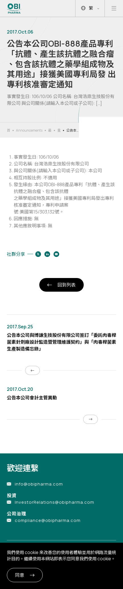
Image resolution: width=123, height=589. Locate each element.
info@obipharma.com (39, 484)
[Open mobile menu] (114, 8)
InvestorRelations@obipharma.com (54, 502)
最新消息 (50, 130)
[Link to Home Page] (14, 8)
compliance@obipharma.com (48, 520)
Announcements (29, 130)
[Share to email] (56, 254)
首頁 (8, 130)
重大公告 (59, 130)
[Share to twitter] (38, 254)
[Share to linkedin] (47, 254)
